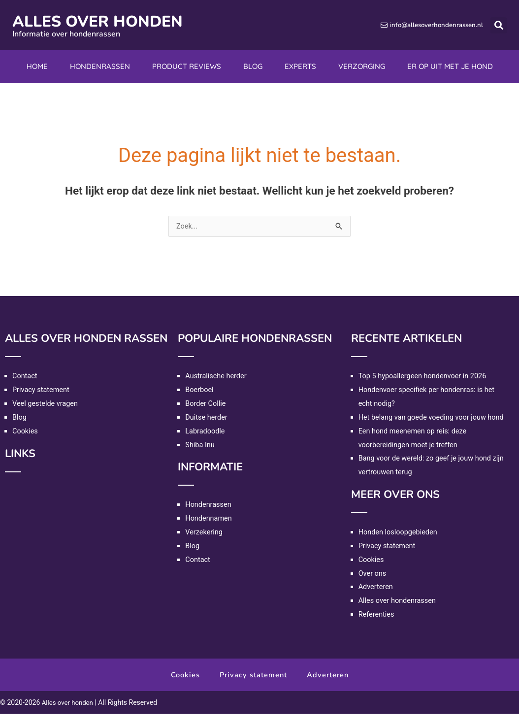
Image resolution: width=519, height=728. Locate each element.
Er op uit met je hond (450, 66)
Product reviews (186, 66)
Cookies (25, 431)
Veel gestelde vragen (46, 403)
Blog (252, 66)
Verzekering (204, 532)
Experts (300, 66)
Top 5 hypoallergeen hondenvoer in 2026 (424, 376)
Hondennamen (209, 518)
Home (37, 66)
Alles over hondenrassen (398, 614)
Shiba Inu (200, 445)
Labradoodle (205, 431)
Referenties (377, 628)
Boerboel (200, 390)
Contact (25, 376)
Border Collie (206, 403)
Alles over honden (109, 21)
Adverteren (376, 600)
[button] (498, 25)
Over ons (373, 587)
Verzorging (361, 66)
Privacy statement (41, 390)
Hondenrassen (100, 66)
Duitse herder (207, 417)
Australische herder (217, 376)
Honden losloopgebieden (399, 546)
